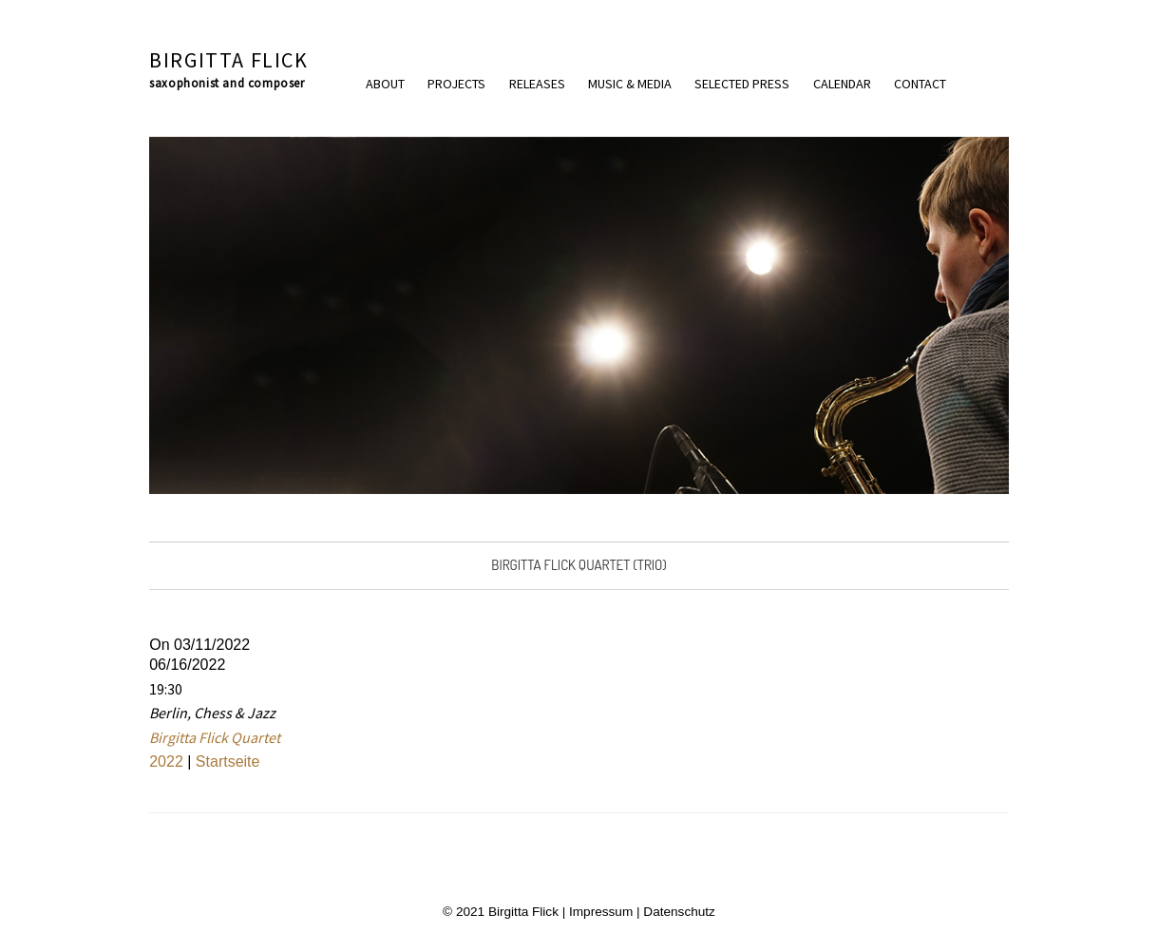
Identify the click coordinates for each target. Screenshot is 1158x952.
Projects (456, 83)
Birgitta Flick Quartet (214, 737)
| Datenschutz (674, 911)
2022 (166, 761)
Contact (920, 83)
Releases (537, 83)
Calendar (842, 83)
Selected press (741, 83)
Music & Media (630, 83)
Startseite (228, 761)
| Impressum (596, 911)
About (385, 83)
